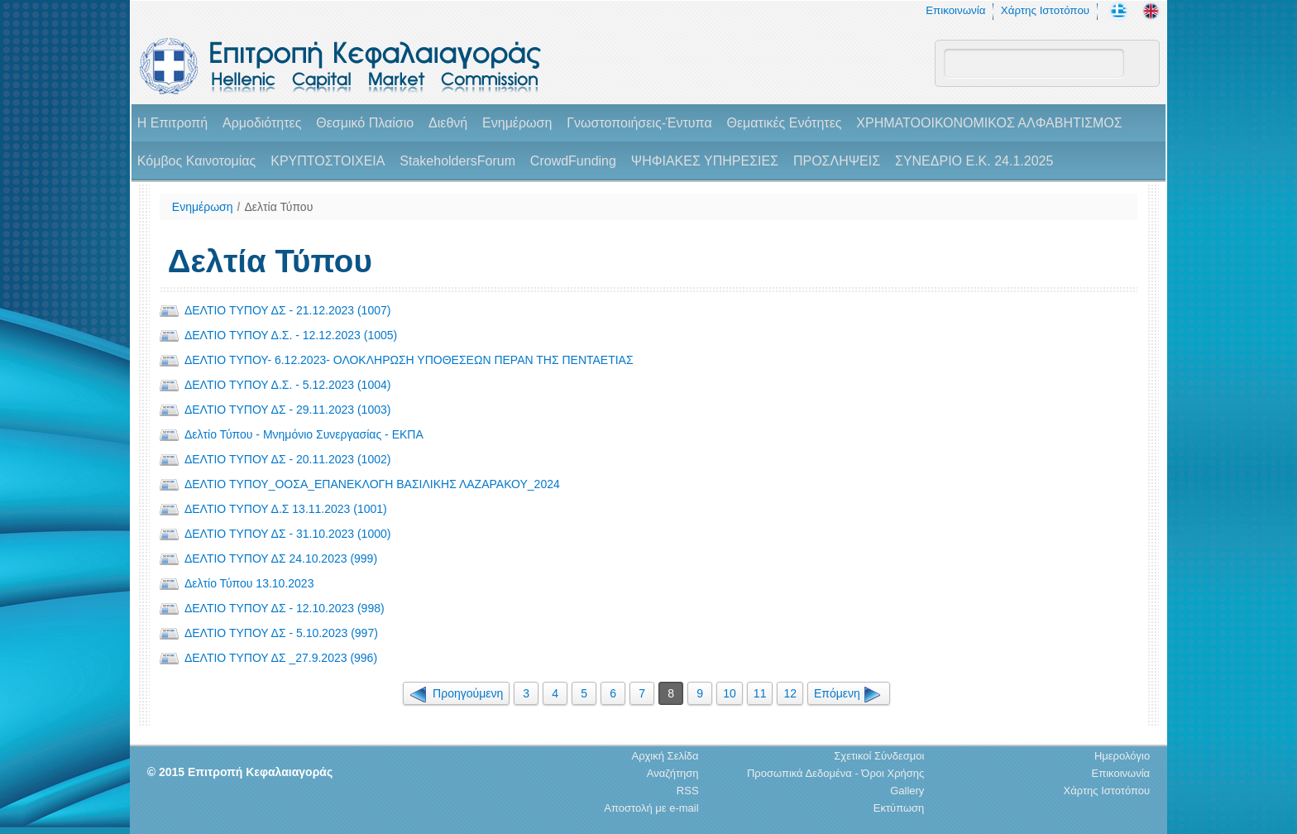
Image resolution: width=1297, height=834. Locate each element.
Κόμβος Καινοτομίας (196, 161)
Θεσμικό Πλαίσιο (365, 123)
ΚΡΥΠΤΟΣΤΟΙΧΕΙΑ (327, 161)
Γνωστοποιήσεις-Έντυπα (639, 123)
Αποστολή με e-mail (651, 808)
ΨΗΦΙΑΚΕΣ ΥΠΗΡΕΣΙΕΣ (704, 161)
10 (729, 693)
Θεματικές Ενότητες (784, 123)
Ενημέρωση (517, 123)
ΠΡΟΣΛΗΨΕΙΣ (836, 161)
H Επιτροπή (172, 123)
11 (760, 693)
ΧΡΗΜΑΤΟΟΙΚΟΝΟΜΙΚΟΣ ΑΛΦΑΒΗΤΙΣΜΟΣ (989, 123)
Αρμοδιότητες (262, 123)
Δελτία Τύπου (278, 206)
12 (790, 693)
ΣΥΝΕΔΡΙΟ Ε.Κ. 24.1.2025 (974, 161)
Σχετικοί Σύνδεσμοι (879, 756)
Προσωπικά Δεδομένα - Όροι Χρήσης (835, 773)
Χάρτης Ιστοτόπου (1045, 10)
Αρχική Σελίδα (664, 756)
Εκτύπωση (899, 808)
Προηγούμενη (456, 693)
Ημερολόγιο (1122, 756)
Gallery (907, 790)
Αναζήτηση (673, 773)
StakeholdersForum (457, 161)
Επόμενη (848, 693)
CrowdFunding (573, 161)
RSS (688, 790)
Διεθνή (447, 123)
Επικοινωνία (955, 10)
